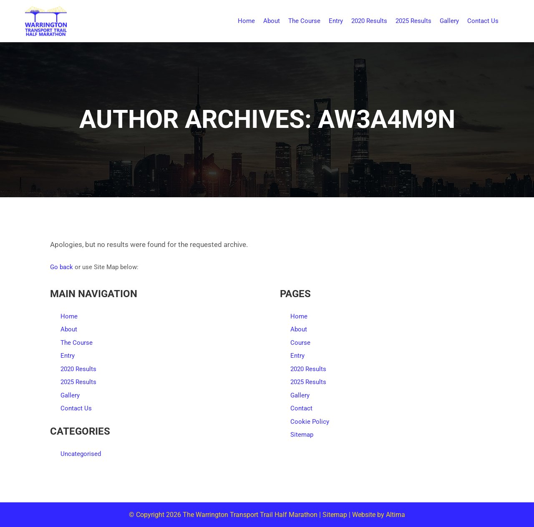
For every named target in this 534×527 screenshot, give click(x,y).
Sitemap (301, 434)
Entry (67, 355)
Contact (301, 408)
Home (69, 316)
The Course (76, 342)
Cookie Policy (309, 421)
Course (300, 342)
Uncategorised (80, 454)
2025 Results (78, 382)
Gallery (70, 395)
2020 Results (78, 369)
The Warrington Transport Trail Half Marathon (250, 515)
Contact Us (76, 408)
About (68, 329)
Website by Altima (378, 515)
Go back (61, 267)
